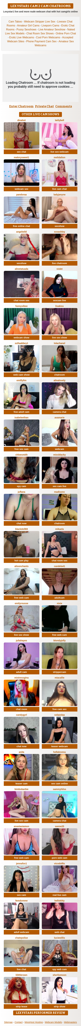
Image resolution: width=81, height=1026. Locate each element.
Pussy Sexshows (26, 29)
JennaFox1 (21, 863)
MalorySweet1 (21, 157)
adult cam (21, 672)
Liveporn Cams (50, 25)
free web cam (21, 597)
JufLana (21, 492)
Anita (21, 752)
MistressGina (21, 677)
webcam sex (21, 189)
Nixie (59, 603)
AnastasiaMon (21, 826)
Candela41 (59, 566)
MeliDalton (59, 157)
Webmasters (70, 1022)
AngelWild (21, 231)
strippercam (59, 672)
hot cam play (21, 560)
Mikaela (59, 529)
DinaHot (21, 120)
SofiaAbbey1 (21, 343)
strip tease (21, 1006)
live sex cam (21, 820)
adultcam (59, 597)
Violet (59, 269)
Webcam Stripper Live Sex (39, 21)
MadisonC (59, 492)
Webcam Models (53, 1022)
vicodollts (59, 863)
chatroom (59, 374)
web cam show (21, 374)
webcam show (21, 337)
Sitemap (8, 1022)
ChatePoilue (21, 937)
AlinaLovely (60, 380)
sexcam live (59, 300)
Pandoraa (21, 194)
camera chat (59, 412)
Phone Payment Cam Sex (41, 41)
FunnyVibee (21, 306)
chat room (21, 709)
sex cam (21, 895)
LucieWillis (59, 937)
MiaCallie (59, 677)
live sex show (59, 337)
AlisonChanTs (21, 566)
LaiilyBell (59, 120)
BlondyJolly (60, 640)
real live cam (59, 895)
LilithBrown (21, 975)
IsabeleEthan (21, 417)
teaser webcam (59, 746)
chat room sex (21, 300)
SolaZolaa (59, 715)
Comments (63, 106)
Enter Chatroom (21, 106)
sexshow (59, 226)
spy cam (21, 486)
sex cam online (59, 783)
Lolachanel (59, 343)
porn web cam (59, 858)
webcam (59, 449)
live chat (21, 969)
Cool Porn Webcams (48, 37)
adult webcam (21, 932)
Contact (19, 1022)
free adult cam (21, 412)
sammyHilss (59, 789)
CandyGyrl (21, 715)
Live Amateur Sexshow (52, 29)
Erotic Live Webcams (21, 37)
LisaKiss (59, 306)
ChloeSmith (21, 454)
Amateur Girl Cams (28, 25)
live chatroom (59, 263)
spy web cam (59, 969)
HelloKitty (59, 900)
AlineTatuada (21, 269)
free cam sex (60, 709)
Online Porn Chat (66, 33)
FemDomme (21, 900)
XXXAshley (59, 231)
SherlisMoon (59, 975)
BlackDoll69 (21, 529)
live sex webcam (60, 151)
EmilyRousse (21, 603)
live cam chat (59, 189)
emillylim (22, 380)
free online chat (21, 226)
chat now (21, 523)
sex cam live (59, 486)
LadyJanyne (59, 194)
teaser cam (21, 783)
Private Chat (44, 106)
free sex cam (21, 449)
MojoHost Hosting (34, 1022)
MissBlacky (59, 454)
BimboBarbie (21, 789)
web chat (60, 932)
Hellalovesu (59, 752)
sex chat (21, 151)
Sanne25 (59, 826)
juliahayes (21, 640)
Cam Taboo (15, 21)
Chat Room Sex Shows (40, 33)
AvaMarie (59, 417)
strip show (59, 1006)
